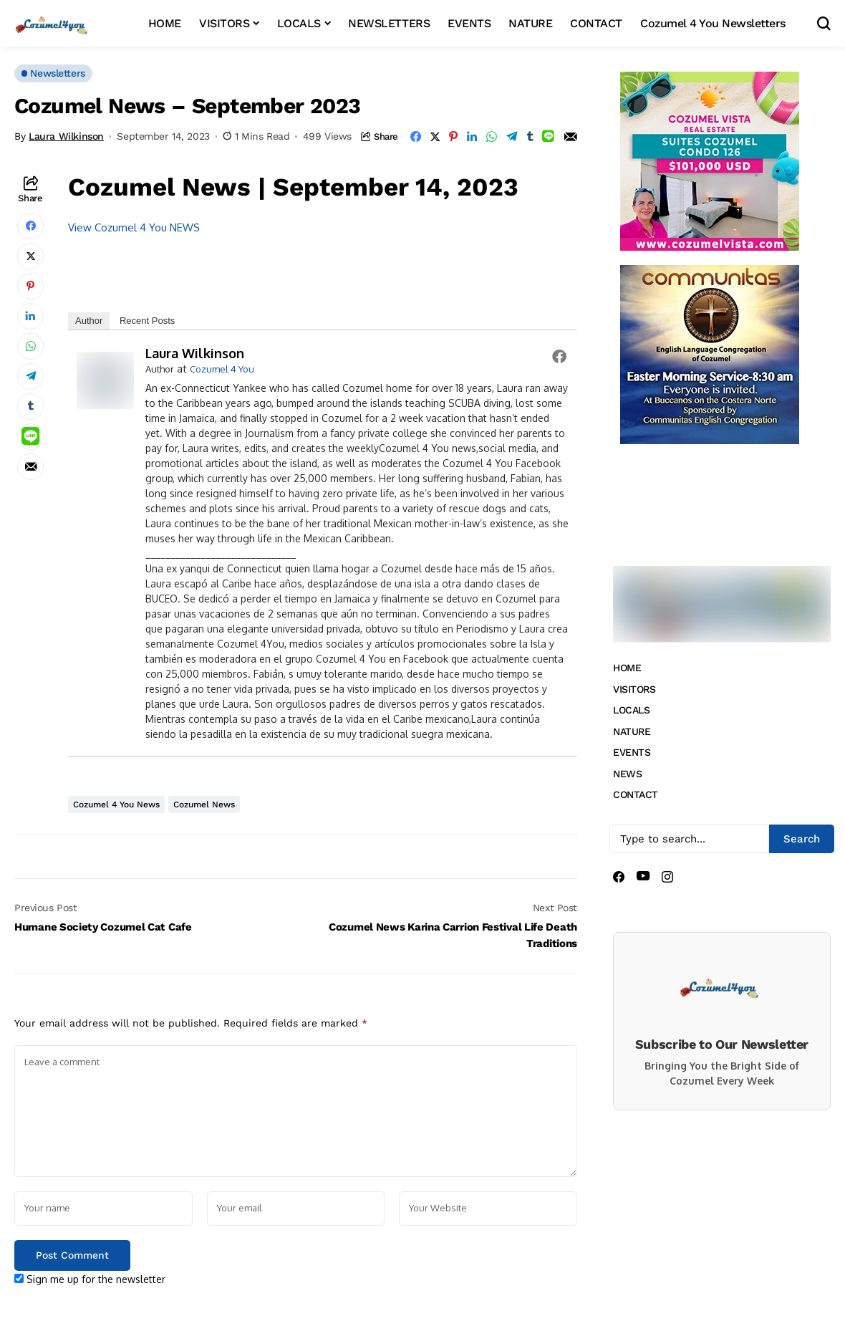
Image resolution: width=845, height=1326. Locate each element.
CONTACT (635, 794)
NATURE (631, 731)
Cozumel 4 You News (116, 804)
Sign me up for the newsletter (89, 1279)
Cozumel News (204, 804)
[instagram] (667, 877)
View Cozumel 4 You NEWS (134, 227)
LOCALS (631, 710)
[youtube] (643, 876)
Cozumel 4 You (222, 369)
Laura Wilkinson (66, 136)
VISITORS (634, 689)
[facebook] (618, 877)
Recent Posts (147, 320)
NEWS (627, 773)
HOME (627, 667)
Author (88, 320)
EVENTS (631, 752)
